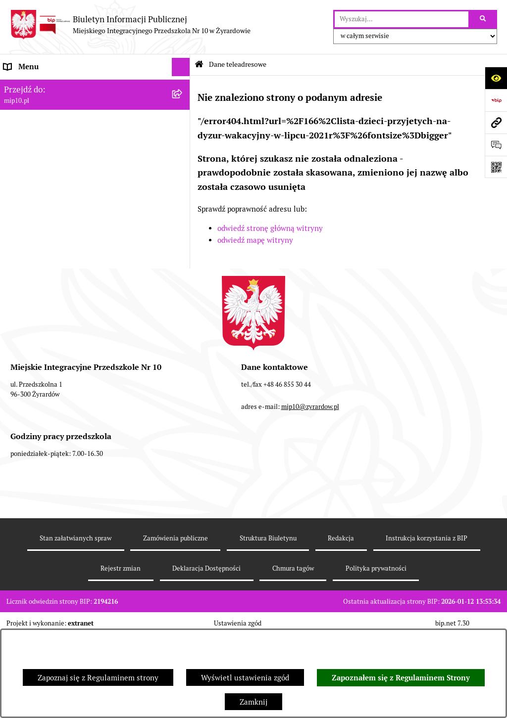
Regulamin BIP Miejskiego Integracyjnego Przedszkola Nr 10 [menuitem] (75, 202)
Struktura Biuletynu (268, 622)
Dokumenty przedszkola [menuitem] (44, 140)
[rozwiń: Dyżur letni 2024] (183, 290)
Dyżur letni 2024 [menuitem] (32, 290)
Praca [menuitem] (13, 159)
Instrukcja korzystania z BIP (426, 622)
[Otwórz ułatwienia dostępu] (496, 78)
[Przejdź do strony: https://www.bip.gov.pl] (496, 100)
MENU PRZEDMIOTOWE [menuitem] (45, 122)
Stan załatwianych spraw (75, 622)
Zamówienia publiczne (175, 622)
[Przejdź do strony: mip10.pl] (496, 122)
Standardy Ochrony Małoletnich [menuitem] (58, 309)
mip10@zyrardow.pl (310, 490)
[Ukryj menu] (181, 67)
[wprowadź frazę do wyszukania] (401, 19)
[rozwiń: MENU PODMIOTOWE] (183, 104)
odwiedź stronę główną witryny (270, 228)
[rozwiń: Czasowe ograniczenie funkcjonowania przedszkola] (183, 253)
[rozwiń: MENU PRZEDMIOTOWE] (183, 123)
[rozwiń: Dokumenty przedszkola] (183, 141)
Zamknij (253, 702)
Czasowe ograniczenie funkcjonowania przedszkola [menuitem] (69, 258)
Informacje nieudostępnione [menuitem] (51, 177)
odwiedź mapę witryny (255, 240)
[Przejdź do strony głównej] (130, 25)
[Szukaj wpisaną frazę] (483, 19)
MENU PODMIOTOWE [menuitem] (41, 103)
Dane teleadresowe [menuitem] (36, 85)
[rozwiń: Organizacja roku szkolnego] (183, 234)
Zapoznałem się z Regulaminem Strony (401, 678)
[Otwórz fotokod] (496, 167)
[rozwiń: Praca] (183, 160)
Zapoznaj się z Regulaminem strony (98, 677)
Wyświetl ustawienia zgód (245, 677)
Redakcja (341, 622)
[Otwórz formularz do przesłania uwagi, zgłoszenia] (496, 145)
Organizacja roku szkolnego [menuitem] (50, 234)
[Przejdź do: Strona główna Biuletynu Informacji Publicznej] (199, 64)
